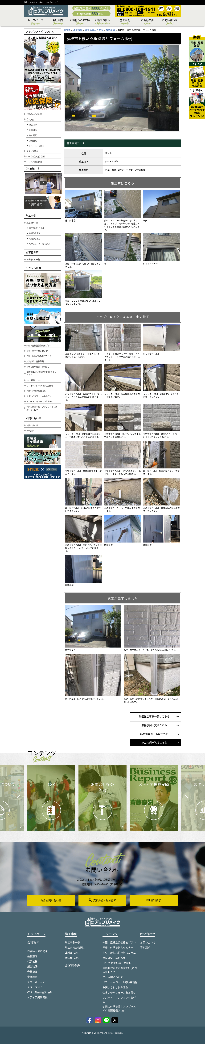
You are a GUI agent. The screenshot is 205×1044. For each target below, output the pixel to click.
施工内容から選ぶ (75, 948)
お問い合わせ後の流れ (115, 987)
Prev (17, 800)
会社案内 (58, 22)
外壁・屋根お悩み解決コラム (119, 953)
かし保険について (112, 977)
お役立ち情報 (102, 22)
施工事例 (125, 22)
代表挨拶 (33, 124)
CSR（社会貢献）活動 (40, 992)
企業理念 (33, 140)
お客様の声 (147, 22)
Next (182, 796)
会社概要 (33, 135)
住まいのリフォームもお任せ (119, 992)
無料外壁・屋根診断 (114, 958)
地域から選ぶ (72, 958)
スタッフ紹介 (35, 987)
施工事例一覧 (72, 942)
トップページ (35, 22)
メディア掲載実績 (37, 997)
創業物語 (33, 129)
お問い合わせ (169, 22)
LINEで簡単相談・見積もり (118, 963)
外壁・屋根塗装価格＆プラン (119, 942)
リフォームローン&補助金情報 (119, 982)
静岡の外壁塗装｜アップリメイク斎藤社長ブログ (119, 1008)
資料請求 (145, 948)
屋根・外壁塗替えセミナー (117, 948)
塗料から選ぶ (72, 953)
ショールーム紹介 (36, 145)
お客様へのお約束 (80, 22)
